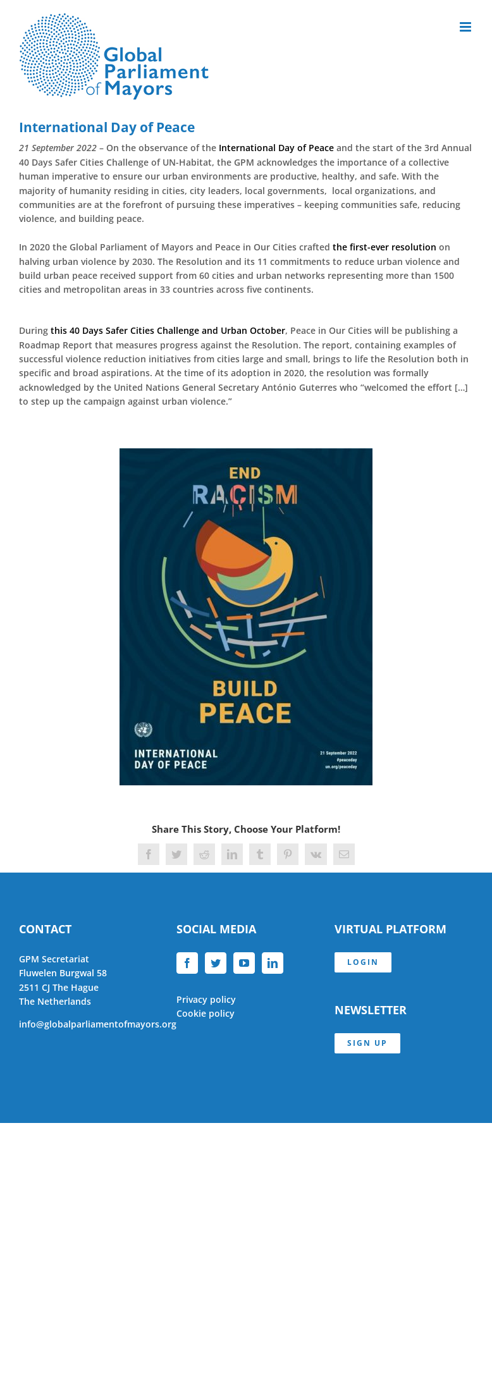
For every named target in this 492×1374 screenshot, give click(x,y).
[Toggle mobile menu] (466, 27)
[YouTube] (244, 963)
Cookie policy (205, 1013)
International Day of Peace (276, 148)
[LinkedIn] (272, 963)
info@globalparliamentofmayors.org (97, 1024)
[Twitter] (215, 963)
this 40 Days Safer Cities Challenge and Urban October (168, 330)
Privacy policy (206, 999)
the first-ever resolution (384, 247)
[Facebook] (187, 963)
